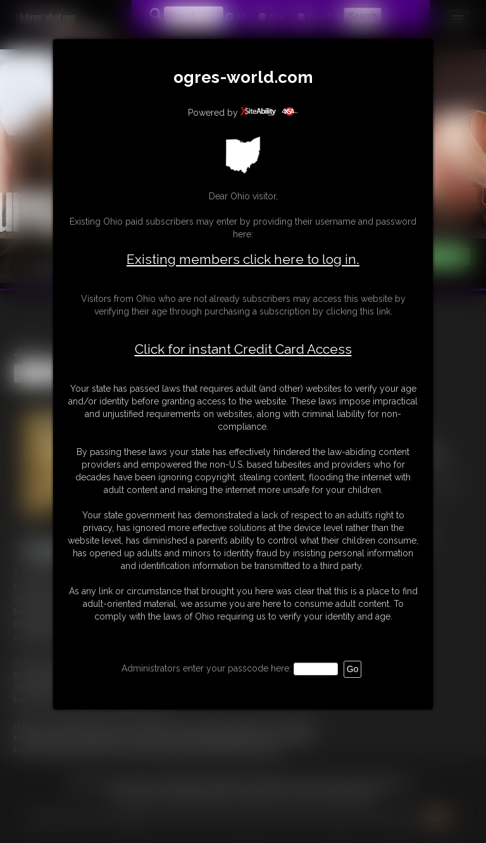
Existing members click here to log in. (243, 259)
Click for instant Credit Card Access (243, 349)
